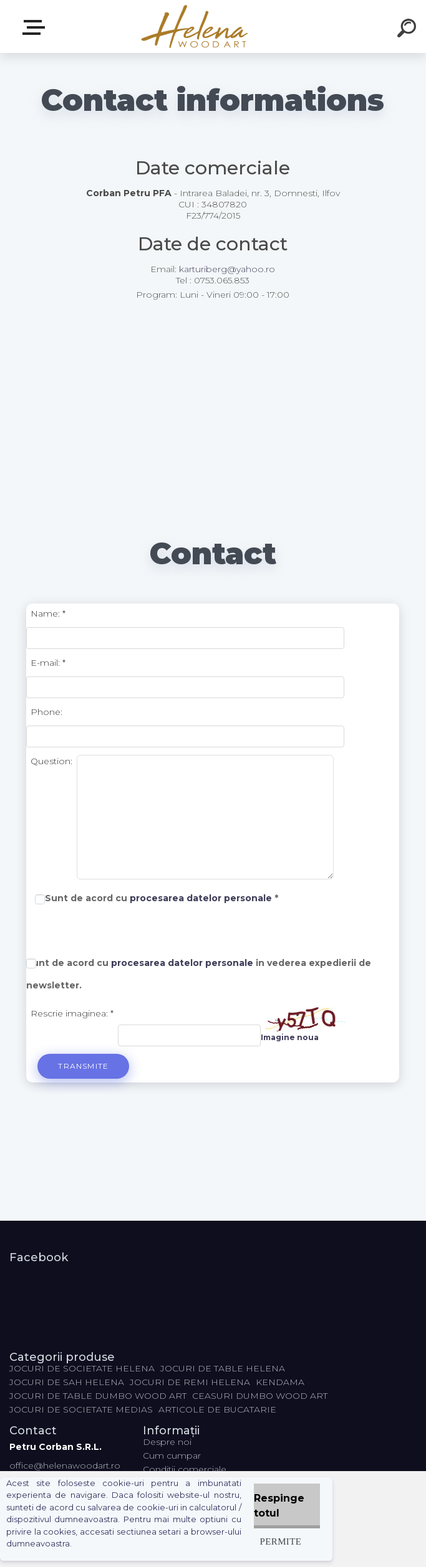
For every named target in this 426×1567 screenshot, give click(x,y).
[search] (408, 30)
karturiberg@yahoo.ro (227, 269)
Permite (281, 1541)
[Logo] (194, 26)
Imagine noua (290, 1037)
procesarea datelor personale (201, 898)
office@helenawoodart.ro (64, 1465)
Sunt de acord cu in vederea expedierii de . (198, 974)
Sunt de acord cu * (161, 898)
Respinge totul (279, 1505)
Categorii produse (36, 27)
